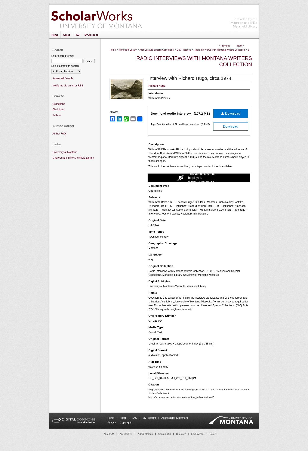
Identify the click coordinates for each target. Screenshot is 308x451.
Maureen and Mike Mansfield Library (244, 16)
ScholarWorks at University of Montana (96, 17)
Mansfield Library (128, 49)
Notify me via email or (67, 85)
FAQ (135, 417)
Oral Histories (184, 49)
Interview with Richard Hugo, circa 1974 (189, 78)
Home (113, 49)
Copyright (125, 422)
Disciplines (58, 109)
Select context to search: (65, 65)
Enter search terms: (62, 55)
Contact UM (164, 434)
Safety (213, 434)
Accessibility (126, 434)
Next (239, 45)
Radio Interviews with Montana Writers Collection (219, 49)
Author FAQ (59, 133)
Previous (225, 45)
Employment (197, 434)
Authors (56, 115)
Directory (181, 434)
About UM (109, 434)
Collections (58, 103)
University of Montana (64, 152)
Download (230, 113)
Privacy (112, 422)
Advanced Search (62, 78)
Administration (145, 434)
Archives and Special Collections (157, 49)
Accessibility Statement (174, 417)
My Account (150, 417)
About (123, 417)
